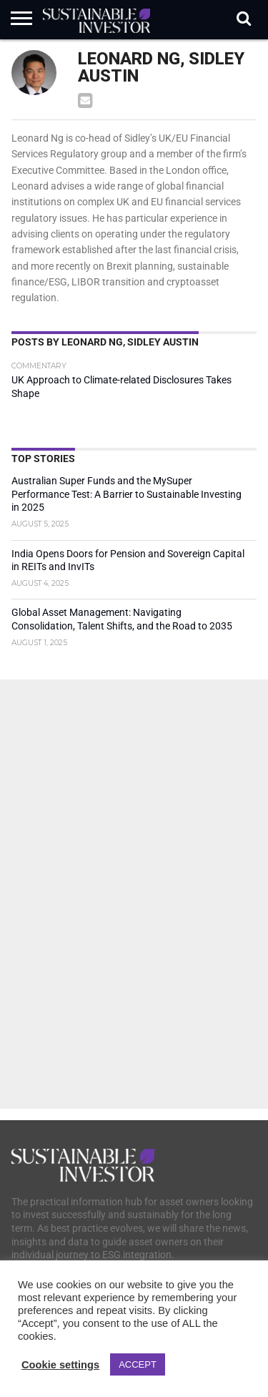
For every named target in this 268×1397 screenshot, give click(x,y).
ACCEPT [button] (138, 1364)
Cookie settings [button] (60, 1365)
